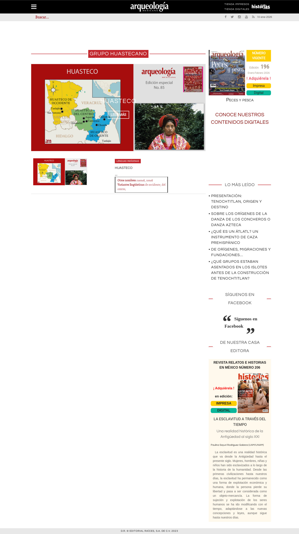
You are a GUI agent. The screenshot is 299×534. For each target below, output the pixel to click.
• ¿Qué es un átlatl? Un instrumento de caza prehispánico (233, 237)
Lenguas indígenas (127, 161)
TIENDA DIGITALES (236, 10)
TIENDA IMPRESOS (236, 5)
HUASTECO (118, 101)
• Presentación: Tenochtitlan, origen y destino (235, 201)
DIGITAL (223, 410)
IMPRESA (223, 403)
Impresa (259, 86)
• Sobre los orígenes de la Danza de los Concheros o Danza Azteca (240, 219)
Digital (258, 93)
